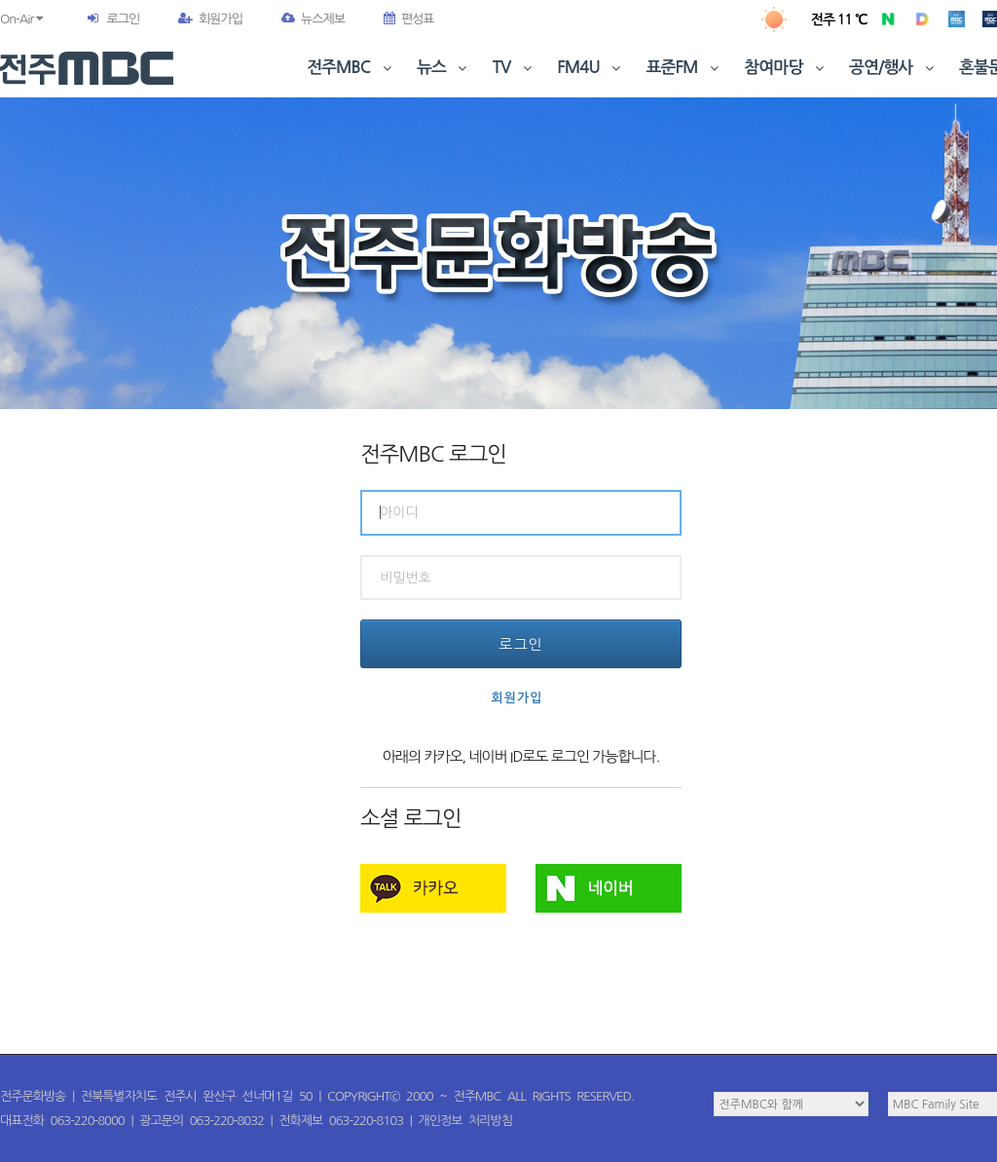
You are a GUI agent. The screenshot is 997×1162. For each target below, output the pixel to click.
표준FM (684, 67)
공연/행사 (893, 67)
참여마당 (786, 67)
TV (514, 67)
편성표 (409, 19)
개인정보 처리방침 (465, 1120)
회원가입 (210, 19)
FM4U (590, 67)
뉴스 (444, 67)
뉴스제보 (313, 19)
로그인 (122, 19)
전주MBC (351, 67)
